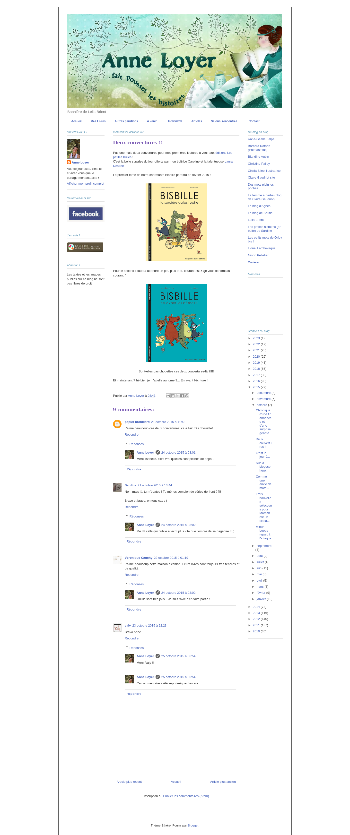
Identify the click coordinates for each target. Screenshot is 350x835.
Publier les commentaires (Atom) (186, 796)
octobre (262, 405)
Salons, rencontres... (225, 121)
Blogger (193, 825)
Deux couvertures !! (263, 442)
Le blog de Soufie (260, 213)
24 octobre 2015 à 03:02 (178, 525)
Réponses (137, 444)
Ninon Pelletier (258, 255)
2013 (257, 613)
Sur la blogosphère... (263, 466)
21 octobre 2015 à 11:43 (168, 422)
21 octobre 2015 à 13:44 (155, 485)
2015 (257, 387)
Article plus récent (129, 781)
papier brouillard (137, 422)
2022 (257, 344)
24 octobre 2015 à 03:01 (178, 452)
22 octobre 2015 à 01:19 (171, 558)
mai (260, 574)
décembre (264, 393)
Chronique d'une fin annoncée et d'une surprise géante (263, 421)
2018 (257, 368)
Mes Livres (98, 121)
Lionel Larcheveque (261, 248)
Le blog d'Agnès (259, 206)
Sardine (130, 485)
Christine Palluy (259, 163)
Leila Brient (256, 220)
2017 (257, 375)
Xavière (253, 262)
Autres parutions (126, 121)
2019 (257, 362)
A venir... (153, 121)
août (260, 556)
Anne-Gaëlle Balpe (261, 139)
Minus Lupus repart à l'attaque (263, 532)
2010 (257, 631)
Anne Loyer (145, 452)
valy (128, 625)
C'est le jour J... (263, 455)
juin (259, 568)
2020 (257, 356)
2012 (257, 619)
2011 (257, 625)
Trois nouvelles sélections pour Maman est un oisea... (264, 507)
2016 (257, 381)
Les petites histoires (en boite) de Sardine (264, 228)
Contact (254, 121)
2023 (257, 338)
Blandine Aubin (258, 156)
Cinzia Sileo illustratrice (264, 170)
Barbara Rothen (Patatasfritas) (259, 148)
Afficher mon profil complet (85, 183)
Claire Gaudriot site (261, 177)
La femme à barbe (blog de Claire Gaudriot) (264, 197)
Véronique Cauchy (138, 558)
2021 (257, 350)
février (261, 592)
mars (261, 586)
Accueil (76, 121)
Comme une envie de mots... (263, 482)
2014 (257, 607)
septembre (264, 546)
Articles (196, 121)
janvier (262, 599)
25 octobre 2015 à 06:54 (178, 656)
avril (260, 580)
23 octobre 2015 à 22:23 (149, 625)
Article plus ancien (223, 781)
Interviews (175, 121)
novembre (264, 399)
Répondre (132, 434)
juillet (261, 562)
